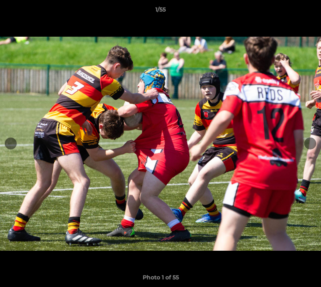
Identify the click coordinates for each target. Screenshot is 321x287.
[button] (306, 11)
